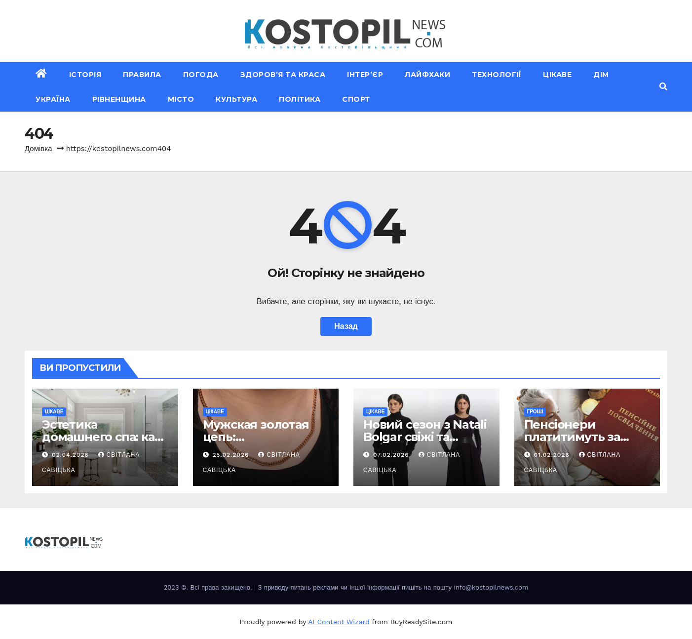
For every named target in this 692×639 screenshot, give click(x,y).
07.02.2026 (392, 454)
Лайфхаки (427, 74)
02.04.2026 (71, 454)
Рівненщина (119, 99)
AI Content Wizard (338, 622)
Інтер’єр (365, 74)
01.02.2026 (553, 454)
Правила (142, 74)
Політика (299, 99)
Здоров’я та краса (283, 74)
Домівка (38, 148)
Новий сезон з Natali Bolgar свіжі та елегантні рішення (425, 436)
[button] (663, 86)
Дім (601, 74)
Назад (345, 326)
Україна (53, 99)
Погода (201, 74)
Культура (236, 99)
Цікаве (557, 74)
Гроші (535, 411)
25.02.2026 (231, 454)
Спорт (356, 99)
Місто (181, 99)
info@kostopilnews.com (491, 587)
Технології (496, 74)
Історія (85, 74)
